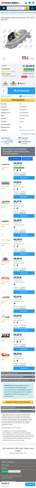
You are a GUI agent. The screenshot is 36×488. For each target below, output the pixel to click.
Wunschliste (6, 96)
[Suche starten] (26, 8)
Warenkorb (21, 90)
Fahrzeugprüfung (18, 100)
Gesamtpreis (27, 159)
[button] (4, 58)
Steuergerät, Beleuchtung (24, 12)
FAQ (25, 453)
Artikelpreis (15, 159)
